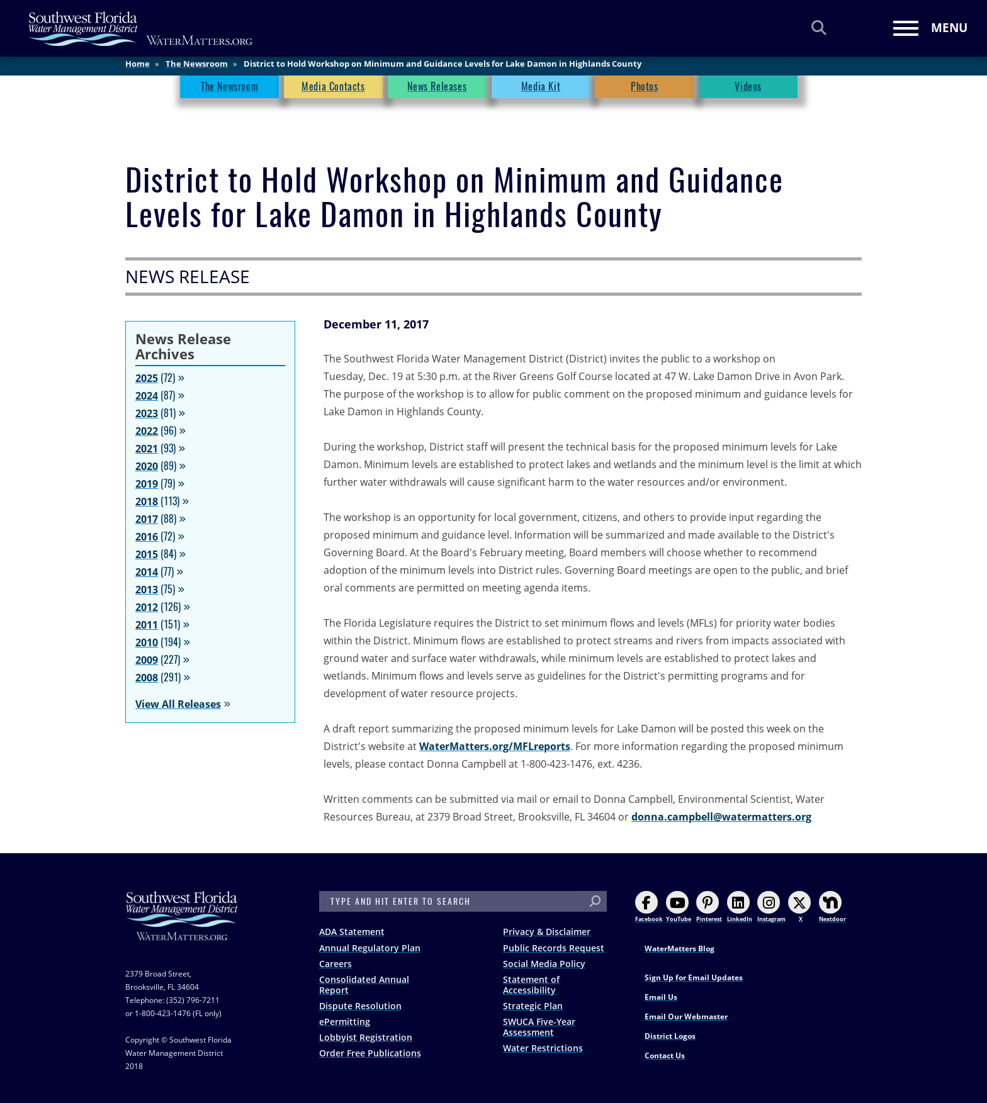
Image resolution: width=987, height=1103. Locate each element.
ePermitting (344, 1021)
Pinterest (709, 907)
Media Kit (540, 91)
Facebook (649, 907)
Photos (644, 91)
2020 (146, 466)
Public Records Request (553, 948)
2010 (146, 642)
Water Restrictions (543, 1048)
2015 (146, 554)
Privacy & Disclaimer (546, 932)
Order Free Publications (370, 1053)
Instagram (771, 907)
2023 (146, 413)
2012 (146, 607)
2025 (146, 378)
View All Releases (178, 704)
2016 (146, 537)
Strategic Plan (533, 1006)
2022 (146, 431)
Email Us (661, 997)
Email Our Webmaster (686, 1016)
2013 (146, 589)
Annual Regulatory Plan (369, 948)
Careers (335, 964)
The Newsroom (197, 68)
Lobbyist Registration (365, 1037)
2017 (146, 519)
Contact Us (665, 1055)
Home (137, 68)
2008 (146, 678)
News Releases (436, 91)
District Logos (670, 1036)
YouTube (678, 907)
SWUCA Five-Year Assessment (539, 1027)
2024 (146, 396)
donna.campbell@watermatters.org (721, 817)
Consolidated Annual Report (364, 984)
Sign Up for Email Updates (694, 977)
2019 (146, 484)
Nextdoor (832, 907)
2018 (146, 501)
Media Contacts (333, 91)
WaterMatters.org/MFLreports (494, 746)
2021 (146, 449)
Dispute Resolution (360, 1006)
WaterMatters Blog (679, 948)
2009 (146, 660)
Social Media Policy (544, 964)
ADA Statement (352, 932)
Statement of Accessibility (531, 984)
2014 (146, 572)
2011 (146, 625)
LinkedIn (739, 907)
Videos (748, 91)
